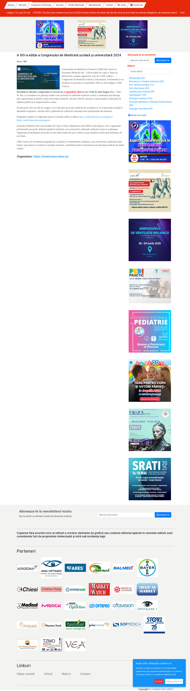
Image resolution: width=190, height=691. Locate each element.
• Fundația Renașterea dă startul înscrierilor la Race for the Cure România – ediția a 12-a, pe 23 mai (54, 12)
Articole (49, 5)
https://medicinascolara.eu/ (51, 156)
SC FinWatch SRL (157, 689)
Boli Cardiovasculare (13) (141, 84)
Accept (158, 681)
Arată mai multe (137, 115)
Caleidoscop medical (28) (141, 91)
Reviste (86, 5)
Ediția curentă (25, 674)
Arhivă (48, 674)
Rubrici (66, 674)
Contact (136, 5)
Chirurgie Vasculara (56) (140, 108)
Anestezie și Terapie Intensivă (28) (146, 81)
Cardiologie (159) (137, 95)
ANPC (170, 689)
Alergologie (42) (137, 78)
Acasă (38, 5)
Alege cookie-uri (174, 681)
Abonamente (122, 5)
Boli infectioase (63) (139, 88)
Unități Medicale (103, 5)
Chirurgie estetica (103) (140, 98)
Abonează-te (163, 60)
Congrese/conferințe (68, 5)
